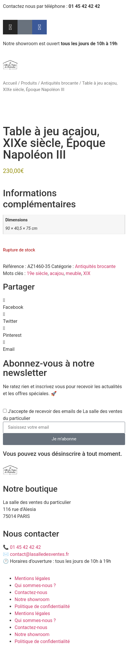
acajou (57, 273)
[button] (64, 304)
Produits (29, 83)
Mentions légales (32, 578)
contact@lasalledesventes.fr (39, 554)
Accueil (10, 83)
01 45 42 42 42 (25, 547)
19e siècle (37, 273)
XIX (87, 273)
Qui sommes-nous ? (35, 585)
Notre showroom (32, 599)
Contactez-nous (31, 592)
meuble (73, 273)
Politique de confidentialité (42, 606)
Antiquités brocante (59, 83)
